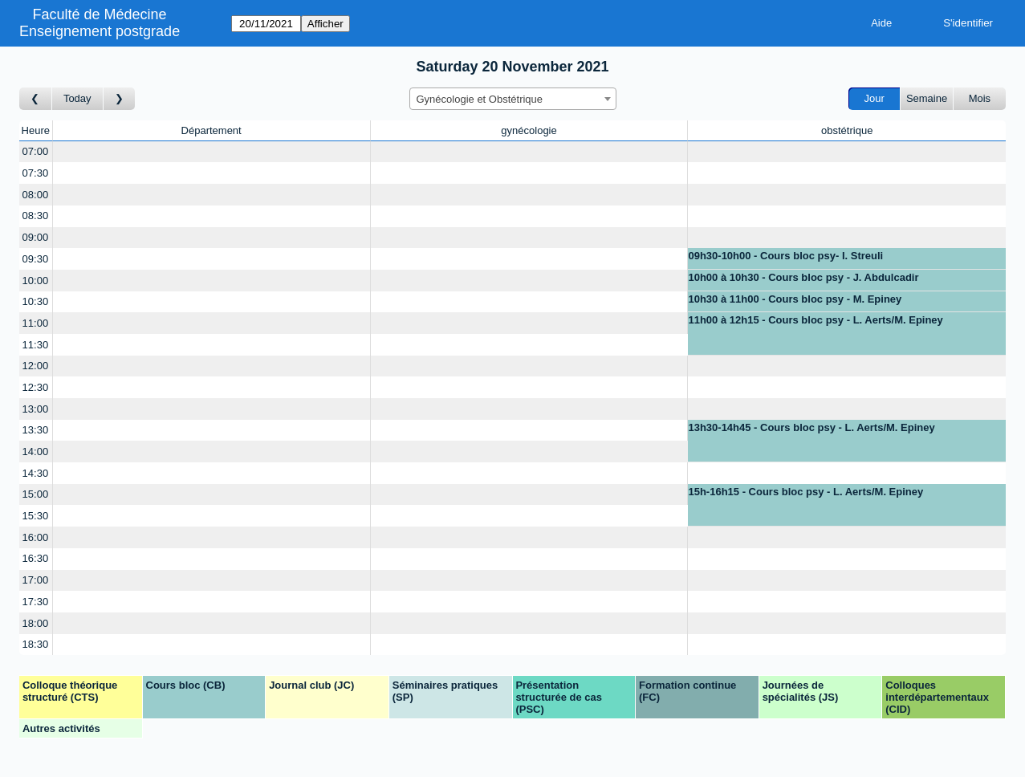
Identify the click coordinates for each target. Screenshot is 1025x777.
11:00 (35, 323)
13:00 (35, 409)
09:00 (35, 237)
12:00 (35, 366)
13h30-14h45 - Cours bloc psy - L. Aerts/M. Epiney (811, 427)
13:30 (35, 430)
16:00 (35, 537)
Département (211, 130)
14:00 (35, 451)
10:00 (35, 281)
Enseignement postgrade (99, 31)
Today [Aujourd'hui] (77, 98)
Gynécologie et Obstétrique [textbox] (480, 99)
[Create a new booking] (211, 152)
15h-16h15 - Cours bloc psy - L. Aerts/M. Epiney (805, 492)
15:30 (35, 516)
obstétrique (846, 130)
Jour (874, 98)
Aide (881, 23)
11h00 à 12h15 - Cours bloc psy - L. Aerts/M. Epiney (815, 320)
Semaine (926, 98)
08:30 (35, 216)
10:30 (35, 301)
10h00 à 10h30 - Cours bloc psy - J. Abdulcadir (803, 277)
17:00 (35, 580)
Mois (979, 98)
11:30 (35, 345)
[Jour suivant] (120, 99)
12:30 (35, 387)
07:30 (35, 173)
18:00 (35, 623)
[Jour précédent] (35, 99)
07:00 (35, 151)
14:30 (35, 473)
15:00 (35, 494)
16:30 (35, 558)
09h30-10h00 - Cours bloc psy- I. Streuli (785, 256)
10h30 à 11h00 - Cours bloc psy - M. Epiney (794, 299)
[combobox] (512, 98)
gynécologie (528, 130)
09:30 (35, 259)
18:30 (35, 644)
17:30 (35, 602)
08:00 (35, 195)
